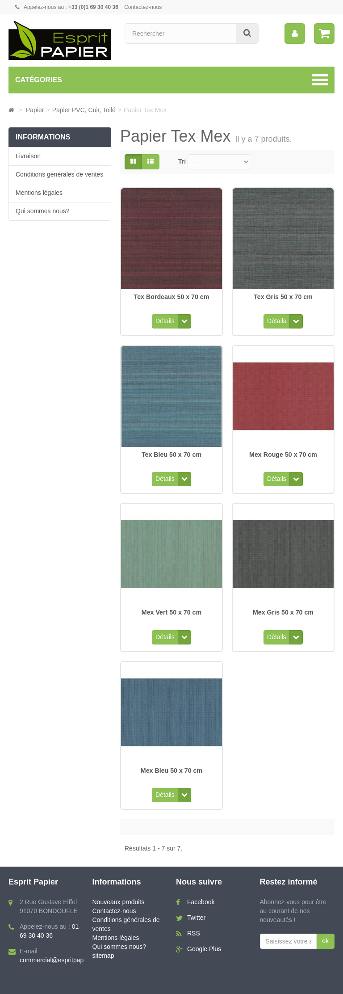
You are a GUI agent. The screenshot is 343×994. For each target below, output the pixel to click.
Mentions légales (39, 192)
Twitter (196, 906)
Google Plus (204, 937)
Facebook (200, 890)
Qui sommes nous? (43, 211)
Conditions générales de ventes (59, 174)
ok (325, 929)
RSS (193, 922)
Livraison (28, 156)
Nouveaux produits (118, 890)
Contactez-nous (143, 7)
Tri (182, 161)
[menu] (294, 33)
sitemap (103, 944)
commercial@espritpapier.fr (58, 948)
